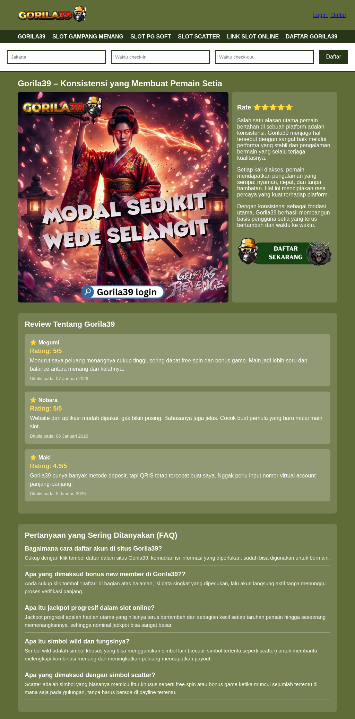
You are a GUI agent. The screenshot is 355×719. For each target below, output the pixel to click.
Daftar (333, 57)
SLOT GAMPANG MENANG (87, 37)
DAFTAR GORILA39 (311, 37)
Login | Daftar (329, 15)
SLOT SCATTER (199, 37)
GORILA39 (31, 37)
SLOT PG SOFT (150, 37)
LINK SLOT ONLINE (253, 37)
